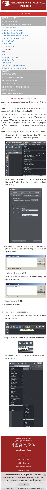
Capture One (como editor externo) (14, 68)
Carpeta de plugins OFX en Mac (13, 93)
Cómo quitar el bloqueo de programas (15, 87)
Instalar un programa (10, 18)
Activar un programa (9, 21)
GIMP (3, 52)
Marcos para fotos (9, 74)
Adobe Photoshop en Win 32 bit (12, 33)
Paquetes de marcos (23, 467)
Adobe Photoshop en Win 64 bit (12, 30)
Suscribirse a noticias (23, 452)
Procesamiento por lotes (11, 80)
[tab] (23, 18)
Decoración (6, 71)
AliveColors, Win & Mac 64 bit (11, 28)
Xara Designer (7, 49)
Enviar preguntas (23, 470)
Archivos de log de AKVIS (10, 84)
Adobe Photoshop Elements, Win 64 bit (15, 36)
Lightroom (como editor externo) (13, 65)
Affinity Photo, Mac (8, 60)
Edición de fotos (23, 459)
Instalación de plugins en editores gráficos (17, 25)
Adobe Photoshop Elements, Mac (13, 38)
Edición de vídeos (23, 463)
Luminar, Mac (6, 63)
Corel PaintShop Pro (8, 41)
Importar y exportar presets (12, 77)
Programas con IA (8, 90)
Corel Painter (6, 44)
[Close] (45, 475)
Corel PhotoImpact (8, 46)
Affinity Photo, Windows (10, 57)
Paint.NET (5, 54)
